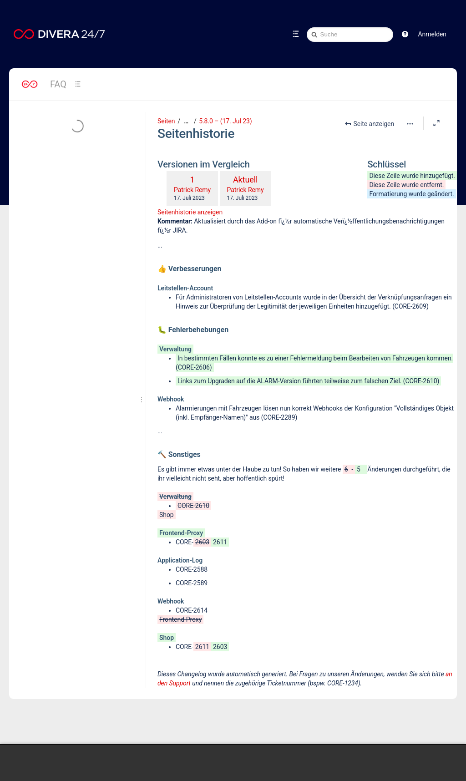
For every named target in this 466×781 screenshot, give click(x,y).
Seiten (166, 121)
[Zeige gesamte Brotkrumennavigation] (186, 121)
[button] (405, 34)
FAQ (58, 84)
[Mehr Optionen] (410, 124)
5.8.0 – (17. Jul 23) (225, 121)
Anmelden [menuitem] (432, 34)
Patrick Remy (192, 189)
